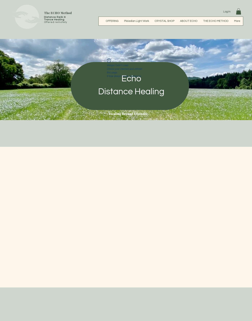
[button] (238, 11)
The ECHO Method (58, 13)
